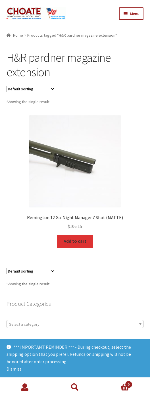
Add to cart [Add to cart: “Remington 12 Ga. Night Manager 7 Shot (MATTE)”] (75, 241)
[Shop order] (31, 89)
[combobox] (75, 324)
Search (75, 387)
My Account (25, 387)
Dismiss (14, 369)
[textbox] (75, 324)
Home (18, 35)
